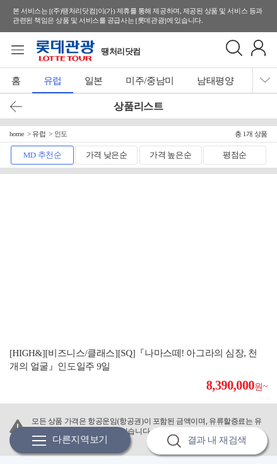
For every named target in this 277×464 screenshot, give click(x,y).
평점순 (235, 155)
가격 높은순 (170, 155)
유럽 (53, 81)
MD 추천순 (42, 155)
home (16, 133)
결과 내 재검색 (207, 441)
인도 (61, 133)
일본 (94, 81)
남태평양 (215, 81)
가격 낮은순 (106, 155)
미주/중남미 (150, 81)
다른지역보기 (70, 440)
